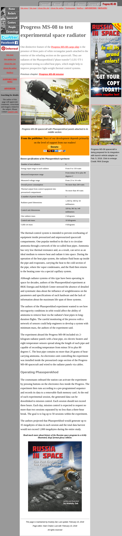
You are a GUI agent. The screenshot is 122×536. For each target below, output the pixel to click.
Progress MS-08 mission (51, 74)
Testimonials (70, 8)
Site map (9, 55)
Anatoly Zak (13, 111)
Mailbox (10, 72)
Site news (24, 8)
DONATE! (102, 8)
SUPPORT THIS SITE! (10, 80)
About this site (10, 63)
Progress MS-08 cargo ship (65, 46)
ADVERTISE (9, 88)
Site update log (10, 59)
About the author (10, 68)
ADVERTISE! (91, 8)
